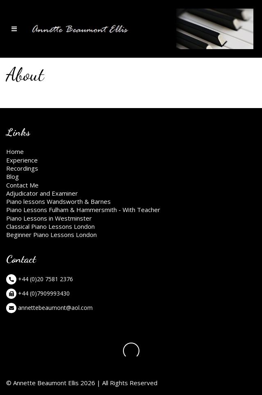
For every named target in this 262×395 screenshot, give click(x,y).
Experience (22, 160)
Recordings (22, 168)
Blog (12, 176)
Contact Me (22, 185)
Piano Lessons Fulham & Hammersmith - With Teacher (83, 209)
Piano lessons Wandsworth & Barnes (58, 201)
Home (15, 151)
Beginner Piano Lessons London (51, 234)
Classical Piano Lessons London (50, 226)
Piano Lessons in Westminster (49, 218)
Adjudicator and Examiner (42, 193)
